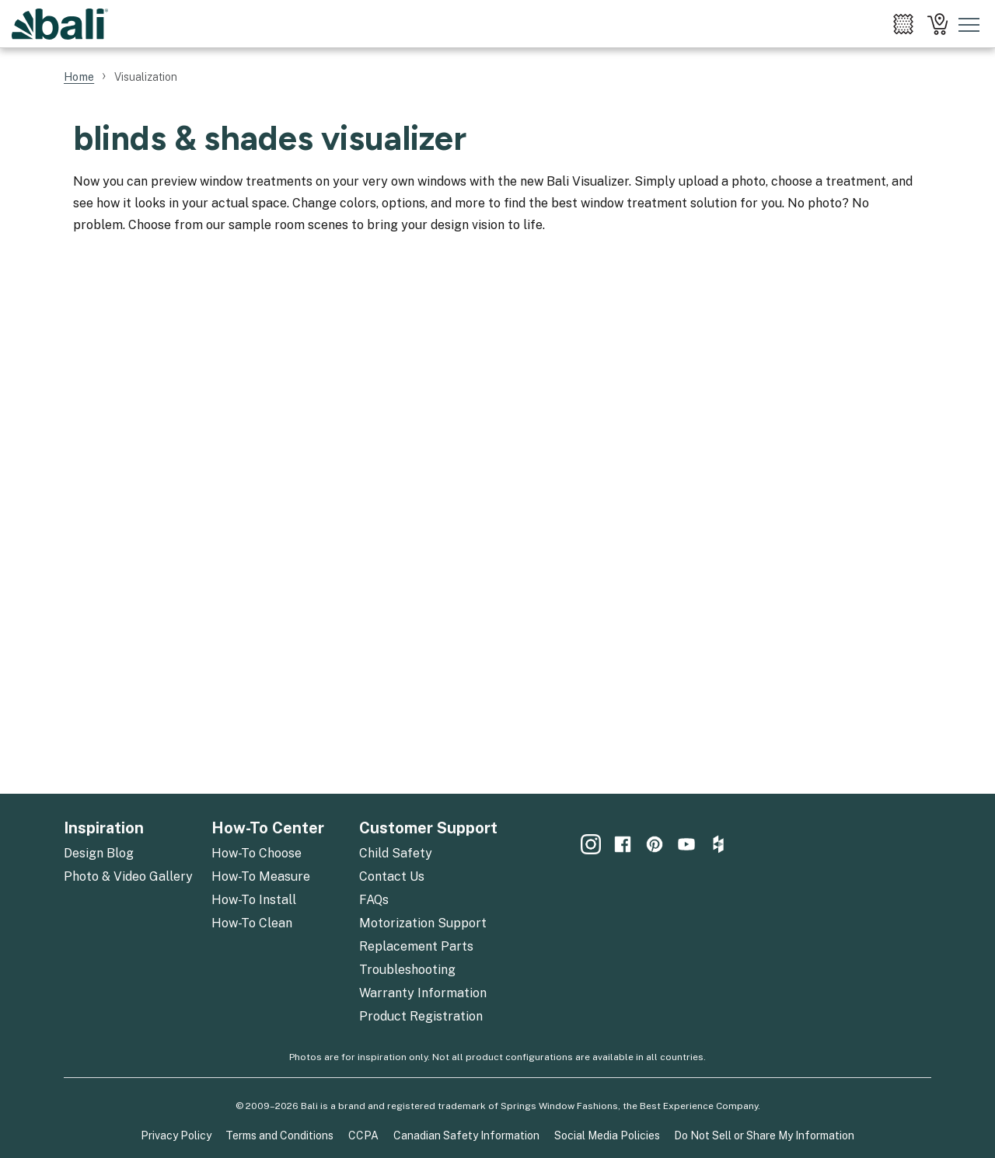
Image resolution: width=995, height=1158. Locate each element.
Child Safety (395, 853)
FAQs (374, 899)
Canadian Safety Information (466, 1135)
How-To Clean (251, 923)
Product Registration (421, 1016)
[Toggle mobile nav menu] (969, 24)
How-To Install (253, 899)
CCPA (363, 1135)
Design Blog (99, 853)
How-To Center (267, 828)
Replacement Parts (416, 946)
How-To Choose (256, 853)
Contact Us (391, 876)
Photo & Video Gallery (128, 876)
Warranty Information (423, 993)
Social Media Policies (607, 1135)
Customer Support (428, 828)
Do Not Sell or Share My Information (764, 1135)
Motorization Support (423, 923)
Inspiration (104, 828)
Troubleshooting (407, 969)
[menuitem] (903, 24)
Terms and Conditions (279, 1135)
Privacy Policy (176, 1135)
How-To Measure (260, 876)
